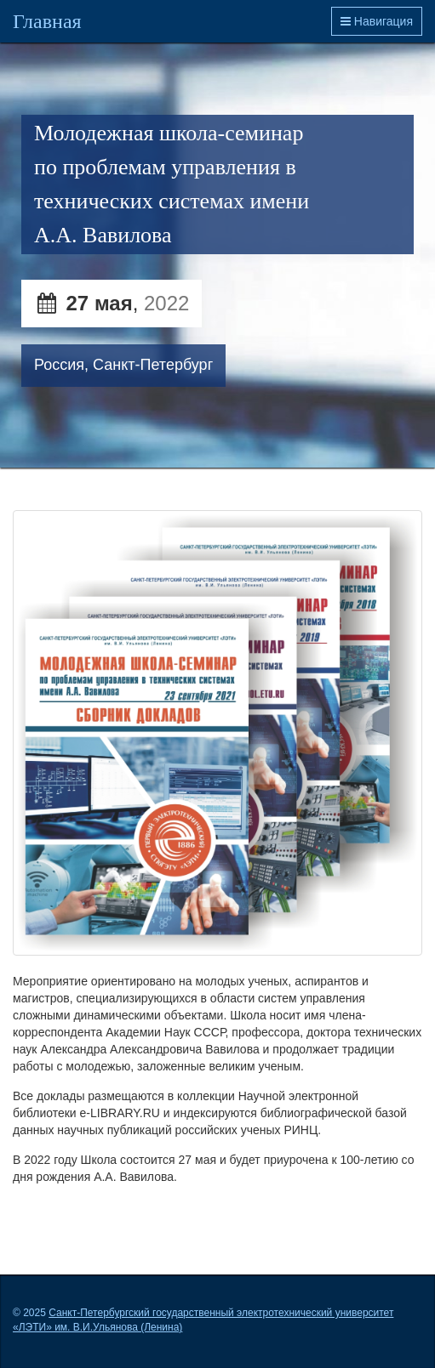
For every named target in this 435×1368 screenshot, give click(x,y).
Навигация (377, 21)
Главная (47, 21)
